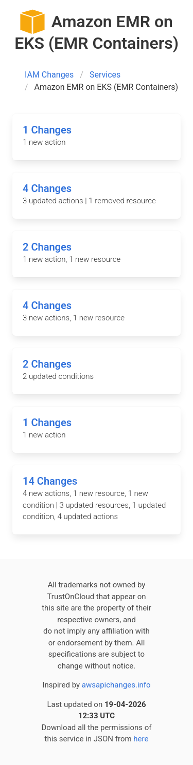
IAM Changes (49, 75)
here (140, 738)
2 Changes (47, 247)
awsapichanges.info (116, 685)
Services (105, 75)
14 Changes (50, 481)
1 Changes (47, 130)
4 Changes (47, 188)
